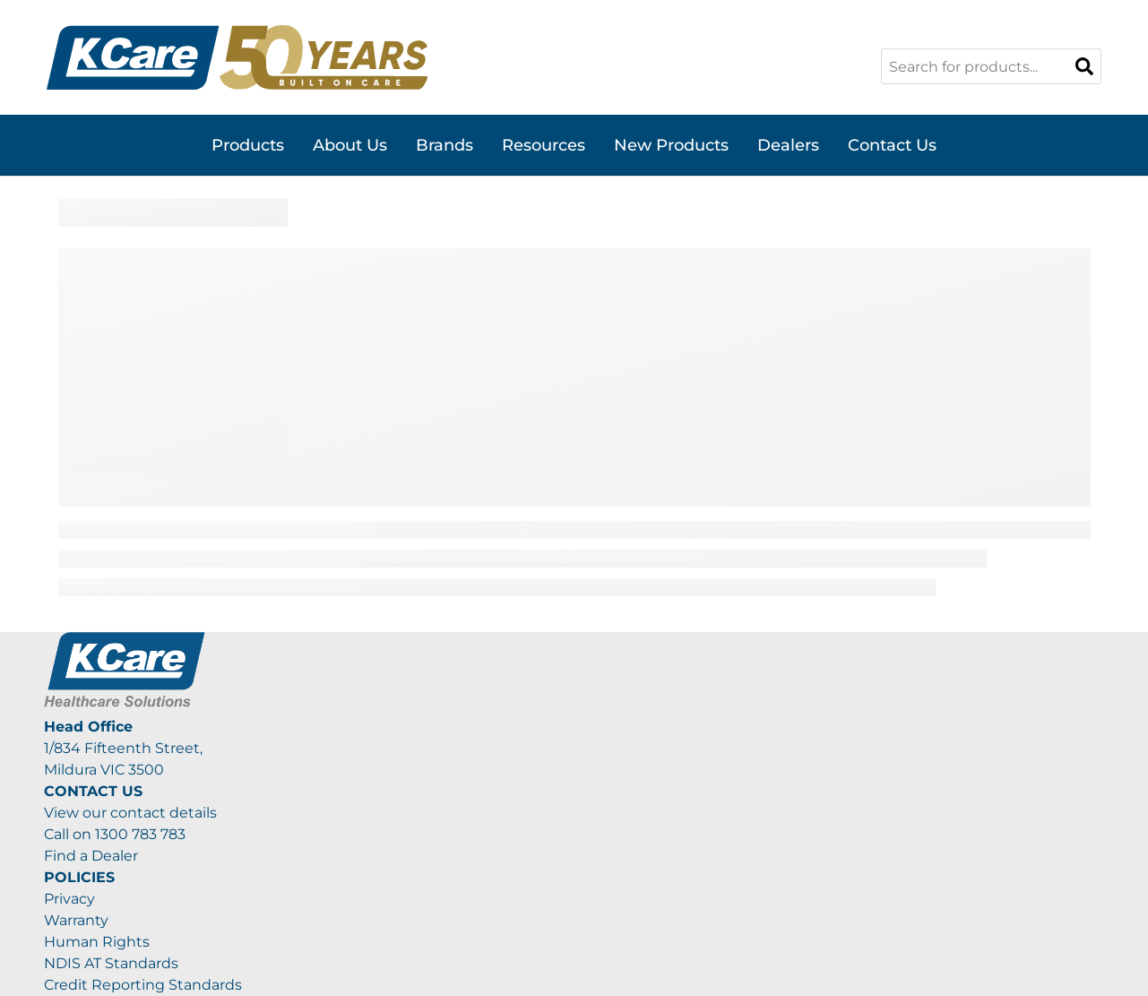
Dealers (788, 145)
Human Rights (97, 941)
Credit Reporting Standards (143, 984)
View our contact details (130, 812)
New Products (671, 145)
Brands (444, 145)
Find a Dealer (91, 855)
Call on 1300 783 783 (115, 834)
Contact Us (892, 145)
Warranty (76, 920)
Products (247, 145)
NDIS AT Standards (111, 963)
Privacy (69, 898)
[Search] (1084, 66)
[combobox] (991, 66)
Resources (543, 145)
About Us (350, 145)
